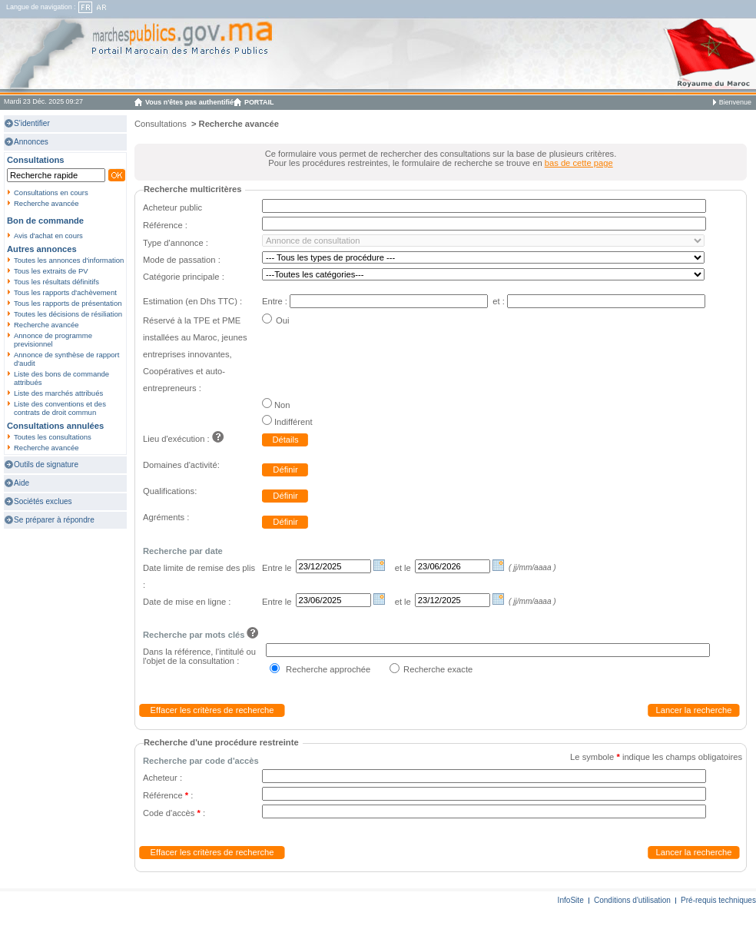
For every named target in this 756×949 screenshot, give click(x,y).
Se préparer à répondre (54, 520)
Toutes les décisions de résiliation (68, 314)
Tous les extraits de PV (51, 271)
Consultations (160, 123)
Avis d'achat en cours (48, 235)
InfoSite (571, 900)
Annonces (31, 142)
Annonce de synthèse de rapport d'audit (66, 358)
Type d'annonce (173, 242)
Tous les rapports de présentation (67, 303)
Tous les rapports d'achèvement (65, 292)
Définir (285, 469)
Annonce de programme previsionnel (53, 339)
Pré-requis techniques (718, 900)
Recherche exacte (437, 669)
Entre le (277, 567)
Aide (21, 483)
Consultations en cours (51, 192)
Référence (163, 225)
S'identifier (32, 123)
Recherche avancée (46, 203)
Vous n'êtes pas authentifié (189, 102)
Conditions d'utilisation (632, 900)
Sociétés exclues (43, 501)
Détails (285, 439)
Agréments (165, 517)
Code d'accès (172, 813)
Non (282, 405)
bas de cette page (579, 163)
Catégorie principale (182, 276)
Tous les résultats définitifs (56, 281)
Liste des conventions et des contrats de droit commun (60, 408)
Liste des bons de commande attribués (61, 378)
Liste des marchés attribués (58, 393)
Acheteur (160, 777)
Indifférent (293, 421)
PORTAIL (259, 102)
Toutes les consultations (52, 437)
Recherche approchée (328, 669)
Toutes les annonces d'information (69, 260)
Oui (282, 320)
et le (403, 567)
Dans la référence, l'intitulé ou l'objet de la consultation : (199, 656)
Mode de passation (179, 259)
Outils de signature (46, 464)
